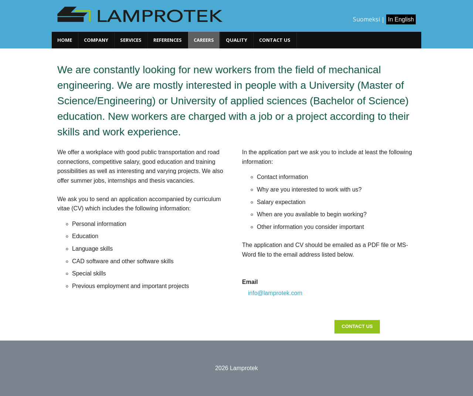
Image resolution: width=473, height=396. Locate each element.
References (167, 40)
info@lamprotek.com (275, 293)
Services (131, 40)
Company (96, 40)
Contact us (274, 40)
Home (64, 40)
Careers (204, 40)
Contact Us (357, 326)
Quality (236, 40)
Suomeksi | (369, 19)
